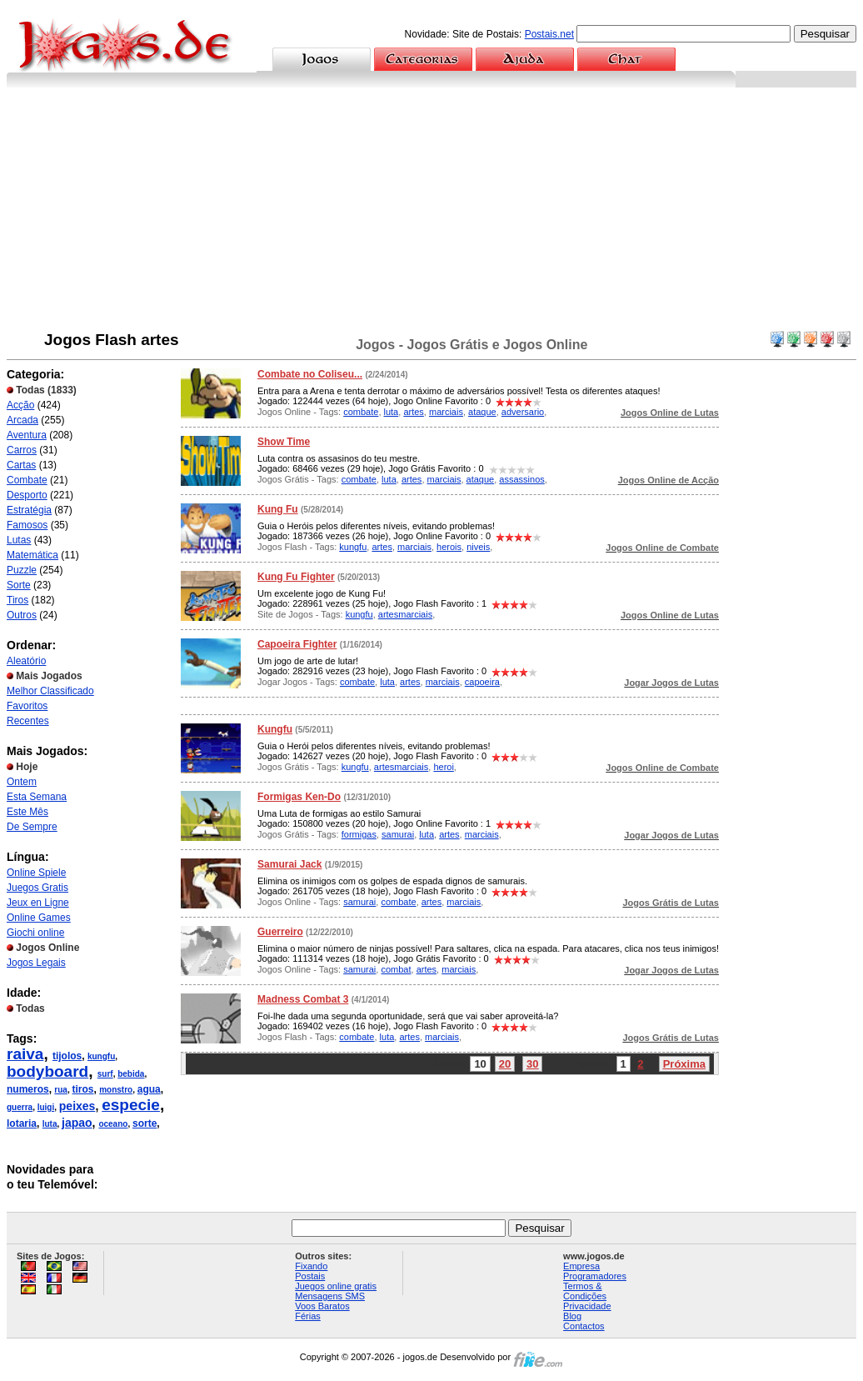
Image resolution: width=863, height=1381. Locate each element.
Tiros (17, 600)
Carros (22, 450)
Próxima (684, 1064)
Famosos (27, 525)
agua (149, 1089)
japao (77, 1122)
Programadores (594, 1276)
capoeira (482, 682)
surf (105, 1073)
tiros (82, 1089)
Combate (27, 480)
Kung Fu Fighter (296, 577)
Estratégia (29, 510)
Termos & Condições (584, 1291)
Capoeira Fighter (297, 644)
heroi (443, 767)
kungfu (101, 1056)
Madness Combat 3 (302, 999)
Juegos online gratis (336, 1286)
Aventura (27, 435)
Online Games (39, 917)
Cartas (21, 465)
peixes (77, 1106)
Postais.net (549, 34)
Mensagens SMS (330, 1296)
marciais (446, 412)
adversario (522, 412)
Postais (310, 1276)
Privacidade (587, 1306)
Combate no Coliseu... (309, 374)
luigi (46, 1107)
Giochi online (35, 932)
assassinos (521, 479)
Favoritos (27, 706)
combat (396, 969)
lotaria (22, 1123)
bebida (130, 1073)
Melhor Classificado (50, 691)
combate (360, 412)
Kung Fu (277, 509)
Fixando (311, 1266)
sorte (144, 1123)
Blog (572, 1316)
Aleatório (26, 661)
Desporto (27, 495)
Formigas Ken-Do (299, 797)
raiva (25, 1054)
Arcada (22, 420)
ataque (482, 412)
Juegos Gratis (37, 887)
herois (448, 547)
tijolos (67, 1056)
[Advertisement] (431, 212)
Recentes (28, 721)
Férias (308, 1316)
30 (532, 1064)
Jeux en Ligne (38, 902)
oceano (112, 1123)
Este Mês (27, 812)
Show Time (283, 442)
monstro (115, 1089)
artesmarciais (405, 614)
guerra (19, 1107)
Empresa (581, 1266)
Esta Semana (37, 797)
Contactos (584, 1326)
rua (60, 1089)
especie (131, 1104)
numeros (28, 1089)
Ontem (22, 782)
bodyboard (47, 1071)
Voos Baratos (322, 1306)
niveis (478, 547)
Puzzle (22, 570)
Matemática (32, 555)
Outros (22, 615)
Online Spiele (36, 872)
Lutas (19, 540)
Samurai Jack (289, 864)
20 (505, 1064)
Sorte (19, 585)
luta (49, 1123)
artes (413, 412)
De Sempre (32, 827)
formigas (359, 834)
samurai (398, 834)
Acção (20, 405)
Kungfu (274, 729)
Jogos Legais (36, 962)
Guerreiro (280, 932)
